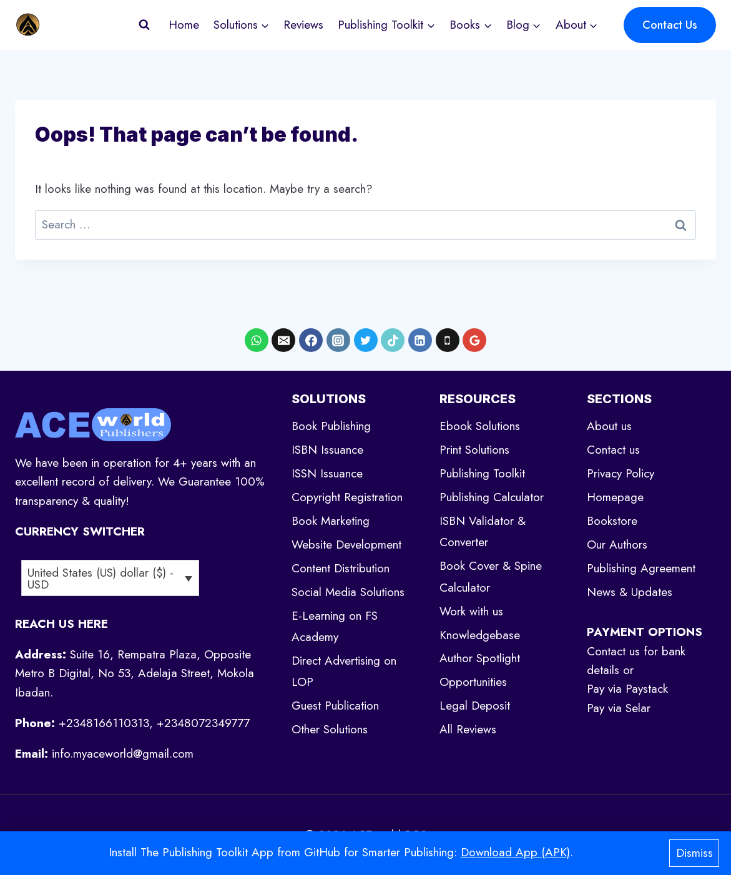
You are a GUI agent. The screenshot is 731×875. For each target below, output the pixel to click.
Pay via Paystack (627, 688)
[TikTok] (393, 340)
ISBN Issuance (327, 449)
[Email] (283, 340)
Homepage (615, 497)
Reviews (303, 24)
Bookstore (612, 520)
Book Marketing (331, 520)
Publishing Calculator (491, 497)
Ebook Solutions (479, 426)
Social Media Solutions (348, 592)
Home (184, 24)
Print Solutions (474, 449)
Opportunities (473, 681)
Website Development (346, 544)
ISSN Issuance (327, 473)
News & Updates (629, 592)
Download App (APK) (515, 852)
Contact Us (669, 25)
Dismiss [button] (694, 852)
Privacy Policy (620, 473)
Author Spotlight (479, 658)
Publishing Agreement (641, 568)
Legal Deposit (474, 705)
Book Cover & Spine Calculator (490, 576)
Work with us (471, 611)
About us (609, 426)
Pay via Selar (618, 708)
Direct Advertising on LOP (344, 671)
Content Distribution (341, 568)
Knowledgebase (479, 635)
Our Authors (617, 544)
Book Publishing (331, 426)
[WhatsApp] (256, 340)
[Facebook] (311, 340)
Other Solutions (330, 729)
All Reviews (467, 729)
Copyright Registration (347, 497)
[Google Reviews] (474, 340)
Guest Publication (335, 705)
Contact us (613, 449)
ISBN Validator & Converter (482, 531)
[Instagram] (338, 340)
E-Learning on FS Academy (335, 626)
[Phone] (447, 340)
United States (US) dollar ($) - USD (100, 578)
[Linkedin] (420, 340)
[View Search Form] (144, 25)
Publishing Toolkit (482, 473)
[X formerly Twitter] (366, 340)
